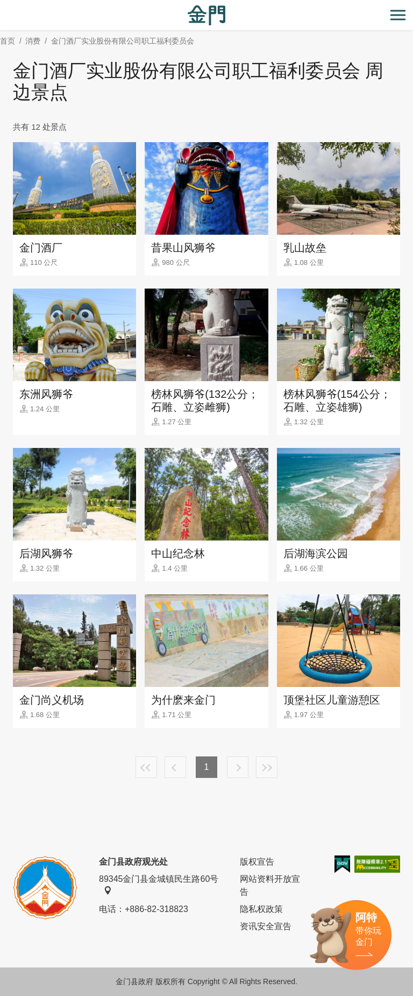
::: (3, 6)
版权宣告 (257, 861)
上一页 (175, 767)
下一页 (237, 767)
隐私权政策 (261, 909)
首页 (7, 41)
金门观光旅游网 (206, 15)
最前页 (146, 767)
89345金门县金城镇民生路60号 (158, 884)
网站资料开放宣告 (270, 885)
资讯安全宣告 (265, 926)
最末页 (266, 767)
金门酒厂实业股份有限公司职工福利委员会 (122, 41)
